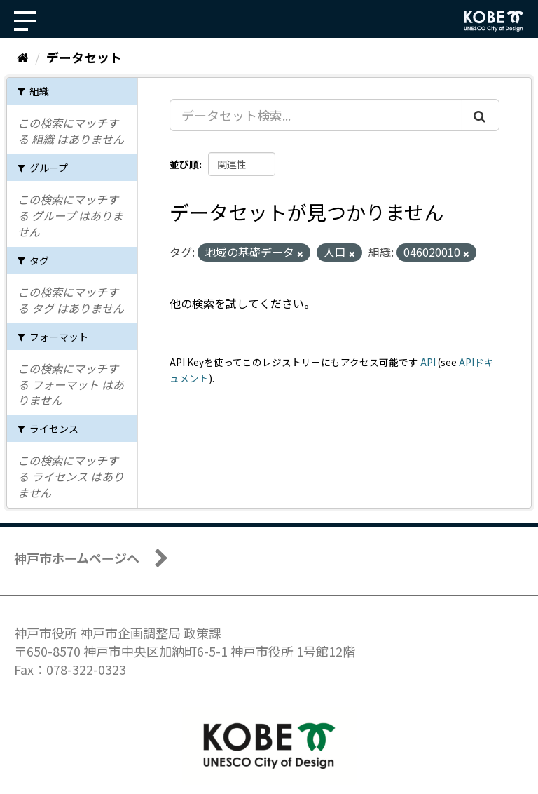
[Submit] (480, 115)
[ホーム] (23, 57)
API (428, 362)
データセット (84, 57)
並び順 (184, 164)
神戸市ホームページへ (76, 558)
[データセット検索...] (316, 115)
